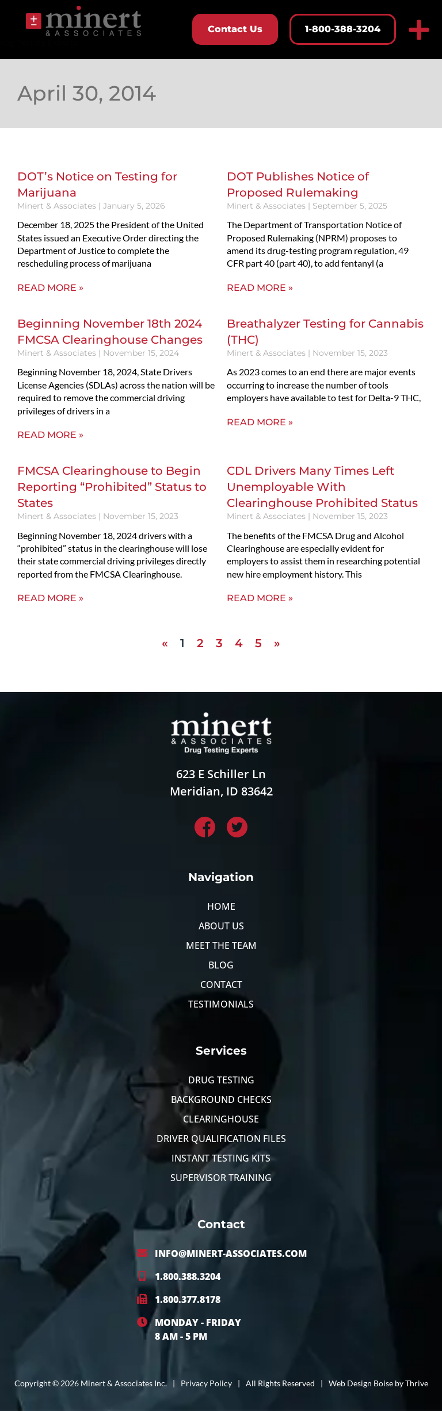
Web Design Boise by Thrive (378, 1383)
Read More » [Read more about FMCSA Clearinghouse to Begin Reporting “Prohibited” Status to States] (50, 598)
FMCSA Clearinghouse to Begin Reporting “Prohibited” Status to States (112, 487)
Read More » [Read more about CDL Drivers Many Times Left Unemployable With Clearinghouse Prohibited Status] (260, 598)
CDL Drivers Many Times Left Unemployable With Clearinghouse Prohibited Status (322, 487)
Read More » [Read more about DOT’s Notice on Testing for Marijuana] (50, 287)
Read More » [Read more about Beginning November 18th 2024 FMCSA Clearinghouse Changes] (50, 434)
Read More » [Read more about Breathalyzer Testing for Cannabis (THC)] (260, 422)
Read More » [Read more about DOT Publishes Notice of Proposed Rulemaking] (260, 287)
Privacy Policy (206, 1383)
